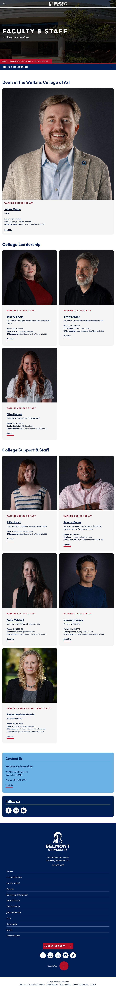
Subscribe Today (58, 946)
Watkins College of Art (20, 61)
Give (9, 918)
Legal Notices (52, 984)
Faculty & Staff (13, 883)
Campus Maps (13, 935)
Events (9, 929)
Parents (10, 889)
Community (12, 924)
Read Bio (8, 230)
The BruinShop (13, 906)
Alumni (10, 871)
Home (4, 61)
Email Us (9, 785)
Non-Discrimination (81, 984)
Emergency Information (17, 894)
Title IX (93, 984)
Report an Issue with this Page (32, 984)
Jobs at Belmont (14, 912)
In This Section (58, 67)
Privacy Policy (65, 984)
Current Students (14, 877)
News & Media (13, 900)
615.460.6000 (58, 865)
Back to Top (58, 965)
